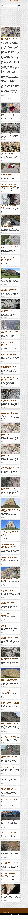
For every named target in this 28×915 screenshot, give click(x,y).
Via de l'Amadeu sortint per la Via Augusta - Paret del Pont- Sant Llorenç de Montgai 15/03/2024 (10, 413)
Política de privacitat (6, 912)
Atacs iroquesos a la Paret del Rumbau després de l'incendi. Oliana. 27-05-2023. (9, 679)
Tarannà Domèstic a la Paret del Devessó (9, 821)
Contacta (12, 909)
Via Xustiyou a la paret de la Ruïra (8, 226)
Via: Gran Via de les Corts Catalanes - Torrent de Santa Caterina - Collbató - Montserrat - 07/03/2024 (9, 546)
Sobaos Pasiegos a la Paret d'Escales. (9, 134)
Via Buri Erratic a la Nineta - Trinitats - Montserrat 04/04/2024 (9, 258)
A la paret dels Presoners (6, 174)
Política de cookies (5, 911)
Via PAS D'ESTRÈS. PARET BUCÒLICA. (9, 767)
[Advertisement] (14, 17)
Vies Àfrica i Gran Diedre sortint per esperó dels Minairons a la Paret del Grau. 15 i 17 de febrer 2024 (10, 510)
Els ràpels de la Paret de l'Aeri (7, 114)
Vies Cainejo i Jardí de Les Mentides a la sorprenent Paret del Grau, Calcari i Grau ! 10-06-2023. (9, 533)
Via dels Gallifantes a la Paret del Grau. (9, 852)
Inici (2, 909)
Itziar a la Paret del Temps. (6, 279)
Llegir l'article (10, 98)
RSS (6, 909)
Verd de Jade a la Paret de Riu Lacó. (8, 895)
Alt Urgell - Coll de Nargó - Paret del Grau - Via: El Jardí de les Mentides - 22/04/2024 (10, 703)
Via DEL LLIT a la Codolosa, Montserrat (9, 832)
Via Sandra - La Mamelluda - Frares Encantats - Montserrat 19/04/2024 (8, 185)
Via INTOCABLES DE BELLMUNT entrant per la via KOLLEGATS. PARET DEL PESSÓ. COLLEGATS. (10, 379)
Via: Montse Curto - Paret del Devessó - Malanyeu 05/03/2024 (9, 558)
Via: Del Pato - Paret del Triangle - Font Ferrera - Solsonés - (9, 343)
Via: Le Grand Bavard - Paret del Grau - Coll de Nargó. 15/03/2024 (10, 467)
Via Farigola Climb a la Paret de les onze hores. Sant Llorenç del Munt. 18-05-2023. (10, 737)
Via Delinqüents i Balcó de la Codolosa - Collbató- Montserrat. (9, 289)
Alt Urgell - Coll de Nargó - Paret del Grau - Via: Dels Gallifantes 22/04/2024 (10, 691)
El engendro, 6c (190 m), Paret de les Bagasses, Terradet (8, 435)
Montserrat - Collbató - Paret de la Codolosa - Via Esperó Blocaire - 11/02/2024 (10, 789)
